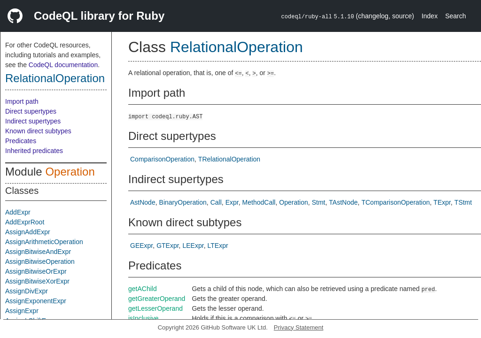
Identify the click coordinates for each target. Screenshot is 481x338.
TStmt (463, 202)
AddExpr (18, 212)
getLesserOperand (155, 308)
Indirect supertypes (33, 121)
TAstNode (343, 202)
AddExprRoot (24, 222)
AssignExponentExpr (35, 301)
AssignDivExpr (26, 291)
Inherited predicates (34, 150)
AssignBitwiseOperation (40, 261)
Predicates (20, 141)
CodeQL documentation (63, 65)
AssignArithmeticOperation (44, 242)
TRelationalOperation (229, 159)
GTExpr (167, 245)
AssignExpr (22, 311)
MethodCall (259, 202)
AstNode (142, 202)
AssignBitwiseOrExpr (36, 271)
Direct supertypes (30, 111)
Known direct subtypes (38, 131)
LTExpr (218, 245)
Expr (232, 202)
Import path (22, 101)
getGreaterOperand (156, 298)
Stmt (319, 202)
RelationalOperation (55, 78)
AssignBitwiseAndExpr (38, 251)
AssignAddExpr (27, 232)
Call (216, 202)
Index (429, 16)
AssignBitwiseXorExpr (37, 281)
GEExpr (141, 245)
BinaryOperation (183, 202)
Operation (69, 171)
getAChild (142, 288)
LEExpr (193, 245)
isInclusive (143, 318)
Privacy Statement (299, 327)
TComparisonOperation (395, 202)
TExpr (442, 202)
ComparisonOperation (162, 159)
